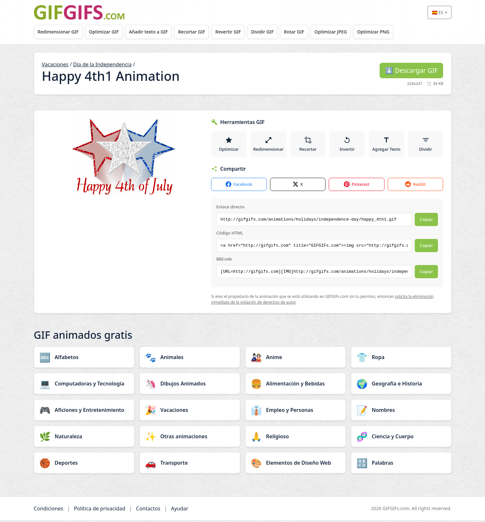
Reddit (415, 187)
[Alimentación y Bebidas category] (295, 385)
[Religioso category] (295, 438)
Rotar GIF (302, 32)
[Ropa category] (401, 359)
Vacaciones (55, 64)
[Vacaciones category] (190, 412)
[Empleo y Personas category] (295, 412)
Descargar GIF (411, 70)
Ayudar (179, 510)
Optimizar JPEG (339, 32)
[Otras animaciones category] (190, 438)
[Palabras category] (401, 464)
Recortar (308, 145)
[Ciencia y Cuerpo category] (401, 438)
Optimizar (229, 145)
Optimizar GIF (106, 32)
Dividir (425, 145)
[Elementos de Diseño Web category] (295, 464)
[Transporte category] (190, 464)
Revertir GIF (233, 32)
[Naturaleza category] (84, 438)
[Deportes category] (84, 464)
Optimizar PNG (383, 32)
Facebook (239, 187)
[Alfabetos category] (84, 359)
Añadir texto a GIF (151, 32)
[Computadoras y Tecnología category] (84, 385)
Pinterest (356, 187)
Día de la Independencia (102, 64)
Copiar (426, 221)
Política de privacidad (99, 510)
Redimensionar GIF (58, 32)
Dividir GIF (269, 32)
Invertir (347, 145)
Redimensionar (269, 145)
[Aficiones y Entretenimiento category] (84, 412)
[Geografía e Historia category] (401, 385)
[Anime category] (295, 359)
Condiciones (48, 510)
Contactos (148, 510)
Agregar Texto (387, 145)
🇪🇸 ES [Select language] (437, 12)
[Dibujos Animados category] (190, 385)
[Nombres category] (401, 412)
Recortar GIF (195, 32)
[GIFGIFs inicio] (79, 12)
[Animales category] (190, 359)
